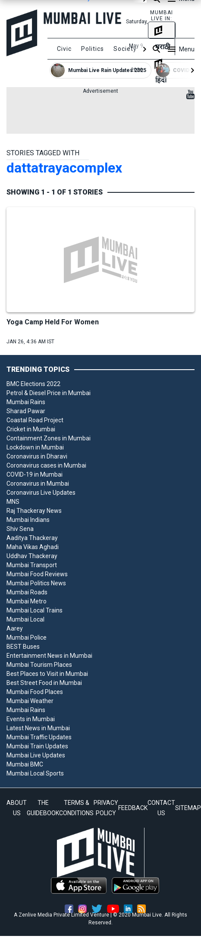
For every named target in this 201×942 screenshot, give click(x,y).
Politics (92, 48)
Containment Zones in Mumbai (48, 438)
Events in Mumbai (30, 719)
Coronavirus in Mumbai (37, 483)
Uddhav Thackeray (31, 556)
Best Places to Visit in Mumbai (47, 673)
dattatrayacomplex (64, 168)
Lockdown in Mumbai (35, 447)
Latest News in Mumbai (38, 728)
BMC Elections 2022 (33, 383)
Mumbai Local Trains (34, 610)
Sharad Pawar (25, 411)
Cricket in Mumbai (30, 429)
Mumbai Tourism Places (39, 664)
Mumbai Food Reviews (37, 574)
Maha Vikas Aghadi (32, 546)
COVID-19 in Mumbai (34, 474)
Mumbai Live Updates (35, 755)
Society (125, 48)
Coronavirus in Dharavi (36, 456)
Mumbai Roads (26, 592)
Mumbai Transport (31, 565)
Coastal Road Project (34, 420)
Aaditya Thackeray (32, 537)
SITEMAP (188, 807)
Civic (64, 48)
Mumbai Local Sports (35, 773)
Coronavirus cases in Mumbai (46, 465)
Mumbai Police (26, 637)
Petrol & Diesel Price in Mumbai (48, 392)
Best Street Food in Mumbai (44, 682)
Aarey (14, 628)
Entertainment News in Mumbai (49, 655)
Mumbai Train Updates (37, 746)
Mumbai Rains (25, 402)
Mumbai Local (25, 619)
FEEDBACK (133, 807)
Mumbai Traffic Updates (39, 737)
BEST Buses (23, 646)
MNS (12, 501)
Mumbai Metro (26, 601)
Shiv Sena (20, 528)
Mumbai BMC (24, 764)
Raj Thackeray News (34, 510)
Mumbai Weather (29, 700)
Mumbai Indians (28, 519)
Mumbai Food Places (34, 691)
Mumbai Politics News (36, 583)
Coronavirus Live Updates (40, 492)
